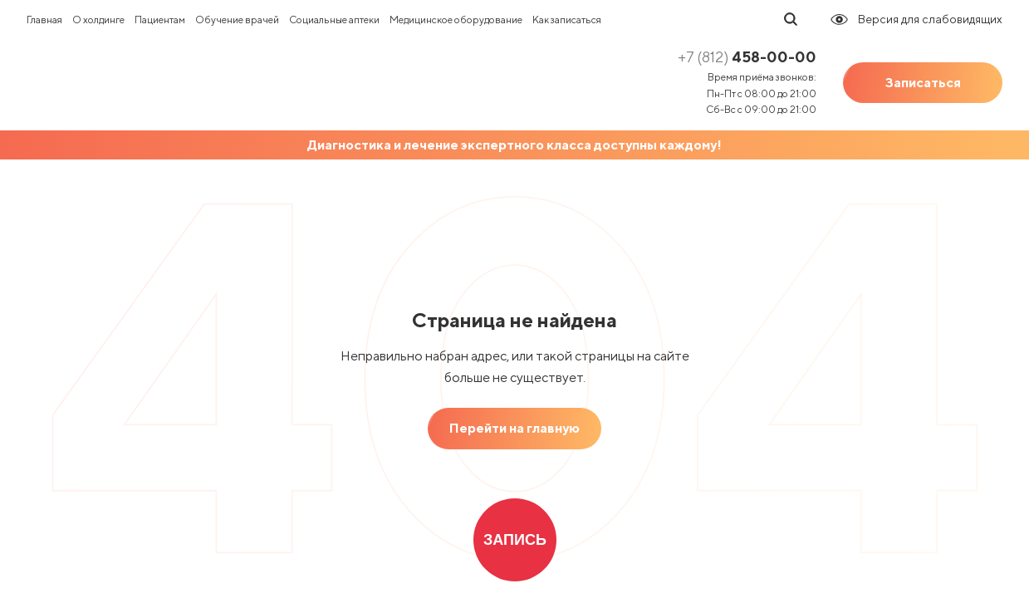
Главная (44, 19)
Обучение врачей (237, 19)
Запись (514, 540)
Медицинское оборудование (456, 19)
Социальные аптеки (334, 19)
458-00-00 (747, 57)
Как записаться (566, 19)
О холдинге (98, 19)
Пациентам (160, 19)
